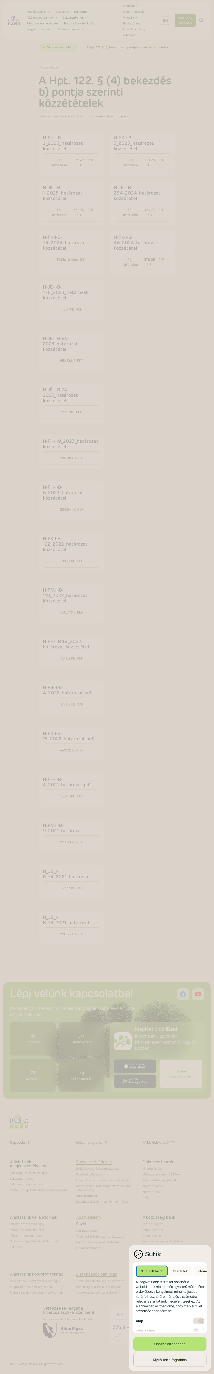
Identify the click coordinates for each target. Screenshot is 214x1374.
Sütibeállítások (152, 1271)
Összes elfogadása (169, 1344)
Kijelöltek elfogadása (170, 1359)
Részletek (180, 1271)
